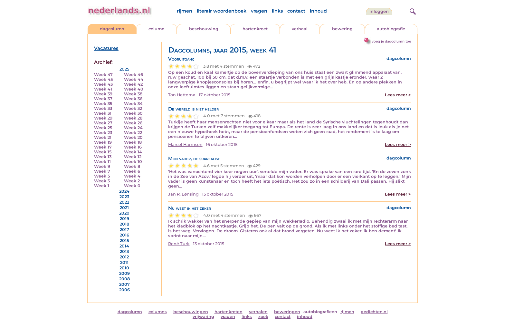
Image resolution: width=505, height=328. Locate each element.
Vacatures (106, 48)
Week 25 (103, 127)
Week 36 (133, 98)
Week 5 (102, 176)
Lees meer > (398, 94)
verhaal (300, 28)
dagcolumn (112, 28)
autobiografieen (320, 311)
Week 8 (132, 166)
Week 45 (103, 79)
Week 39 (103, 94)
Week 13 (102, 156)
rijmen (184, 11)
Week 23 (103, 132)
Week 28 (133, 118)
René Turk (179, 243)
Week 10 (133, 161)
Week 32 (133, 108)
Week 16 (133, 147)
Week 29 (103, 118)
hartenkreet (255, 28)
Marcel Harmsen (185, 144)
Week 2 (132, 180)
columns (157, 311)
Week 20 (133, 137)
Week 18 (133, 142)
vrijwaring (203, 316)
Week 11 (102, 161)
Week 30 (133, 113)
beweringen (287, 311)
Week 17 (103, 147)
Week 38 (133, 94)
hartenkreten (228, 311)
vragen (259, 11)
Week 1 (101, 185)
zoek (263, 316)
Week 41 (103, 89)
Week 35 (103, 103)
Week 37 (103, 98)
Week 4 (132, 176)
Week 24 (133, 127)
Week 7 (102, 171)
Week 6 (132, 171)
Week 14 (133, 152)
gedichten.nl (374, 311)
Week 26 (133, 123)
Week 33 (103, 108)
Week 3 (102, 180)
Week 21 (102, 137)
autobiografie (391, 28)
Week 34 (133, 103)
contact (296, 11)
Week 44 (133, 79)
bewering (342, 28)
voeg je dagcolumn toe (391, 41)
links (277, 11)
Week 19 (103, 142)
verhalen (258, 311)
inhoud (318, 11)
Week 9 (102, 166)
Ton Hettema (181, 94)
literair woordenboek (221, 11)
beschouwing (203, 28)
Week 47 (103, 74)
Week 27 (103, 123)
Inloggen (379, 11)
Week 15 (102, 152)
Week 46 (133, 74)
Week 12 (132, 156)
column (156, 28)
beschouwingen (190, 311)
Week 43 (103, 84)
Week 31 (102, 113)
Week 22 (133, 132)
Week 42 (133, 84)
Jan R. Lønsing (183, 194)
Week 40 (133, 89)
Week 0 (132, 185)
